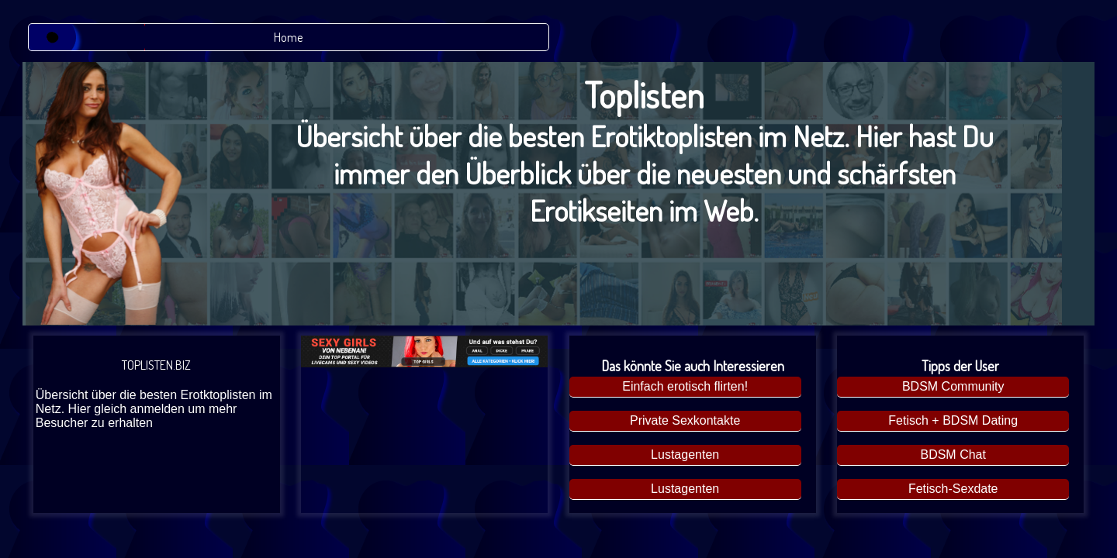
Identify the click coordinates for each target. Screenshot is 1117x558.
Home (288, 37)
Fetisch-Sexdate (953, 488)
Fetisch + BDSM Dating (953, 420)
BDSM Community (953, 386)
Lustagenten (685, 454)
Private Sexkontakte (685, 420)
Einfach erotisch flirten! (685, 386)
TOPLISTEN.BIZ (156, 393)
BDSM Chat (952, 454)
